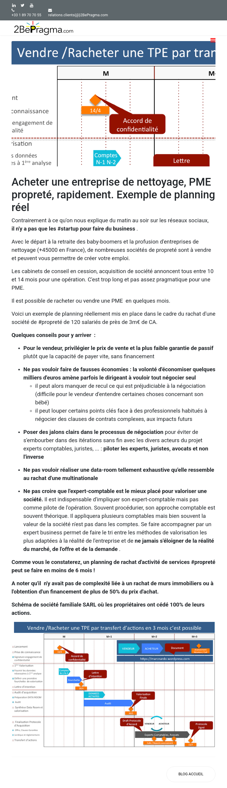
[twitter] (23, 5)
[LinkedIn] (14, 5)
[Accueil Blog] (190, 774)
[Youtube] (31, 5)
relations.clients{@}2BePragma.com (78, 15)
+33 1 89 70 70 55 (26, 15)
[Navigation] (212, 44)
